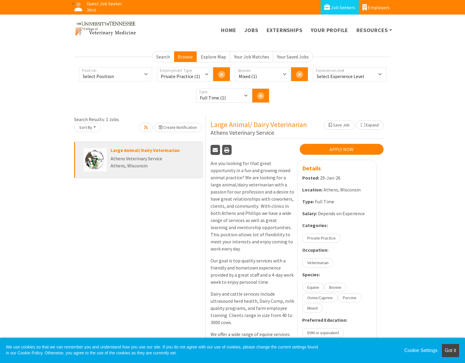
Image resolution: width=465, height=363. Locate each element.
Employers (376, 7)
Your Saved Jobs (293, 57)
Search (163, 57)
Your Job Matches (251, 57)
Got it (450, 350)
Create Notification (178, 127)
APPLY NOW (341, 149)
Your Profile (329, 30)
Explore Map (213, 57)
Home (228, 30)
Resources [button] (372, 30)
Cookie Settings (420, 350)
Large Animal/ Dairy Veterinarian (145, 150)
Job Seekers (339, 7)
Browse (185, 57)
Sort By (85, 127)
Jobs (251, 30)
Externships (284, 30)
